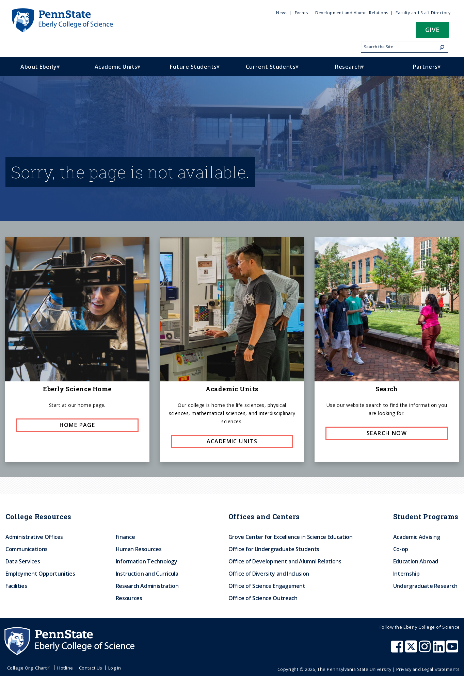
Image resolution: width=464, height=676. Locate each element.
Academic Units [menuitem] (114, 69)
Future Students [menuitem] (191, 69)
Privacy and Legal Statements (428, 669)
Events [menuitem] (301, 13)
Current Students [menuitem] (269, 69)
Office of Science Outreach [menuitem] (263, 598)
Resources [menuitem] (129, 598)
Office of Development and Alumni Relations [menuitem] (284, 561)
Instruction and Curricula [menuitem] (147, 573)
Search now (387, 433)
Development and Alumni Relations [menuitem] (351, 13)
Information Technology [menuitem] (146, 561)
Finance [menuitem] (125, 537)
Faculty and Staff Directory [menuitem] (423, 13)
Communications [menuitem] (26, 549)
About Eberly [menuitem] (36, 69)
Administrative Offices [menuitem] (34, 537)
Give (432, 29)
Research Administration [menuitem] (147, 586)
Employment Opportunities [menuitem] (40, 573)
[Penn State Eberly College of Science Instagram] (425, 650)
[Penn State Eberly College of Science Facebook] (398, 650)
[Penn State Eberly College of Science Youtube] (453, 650)
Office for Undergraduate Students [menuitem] (273, 549)
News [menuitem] (281, 13)
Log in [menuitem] (114, 668)
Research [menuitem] (346, 69)
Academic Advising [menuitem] (416, 537)
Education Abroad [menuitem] (415, 561)
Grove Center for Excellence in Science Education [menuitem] (290, 537)
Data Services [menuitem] (22, 561)
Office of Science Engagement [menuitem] (266, 586)
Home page (77, 425)
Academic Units (232, 441)
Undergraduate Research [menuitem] (425, 586)
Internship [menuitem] (406, 573)
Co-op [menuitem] (400, 549)
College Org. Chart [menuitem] (29, 668)
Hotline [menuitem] (65, 668)
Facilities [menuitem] (16, 586)
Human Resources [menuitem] (139, 549)
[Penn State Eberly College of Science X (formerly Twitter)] (412, 650)
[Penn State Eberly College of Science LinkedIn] (439, 650)
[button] (432, 32)
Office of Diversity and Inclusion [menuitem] (268, 573)
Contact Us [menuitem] (90, 668)
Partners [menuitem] (423, 69)
